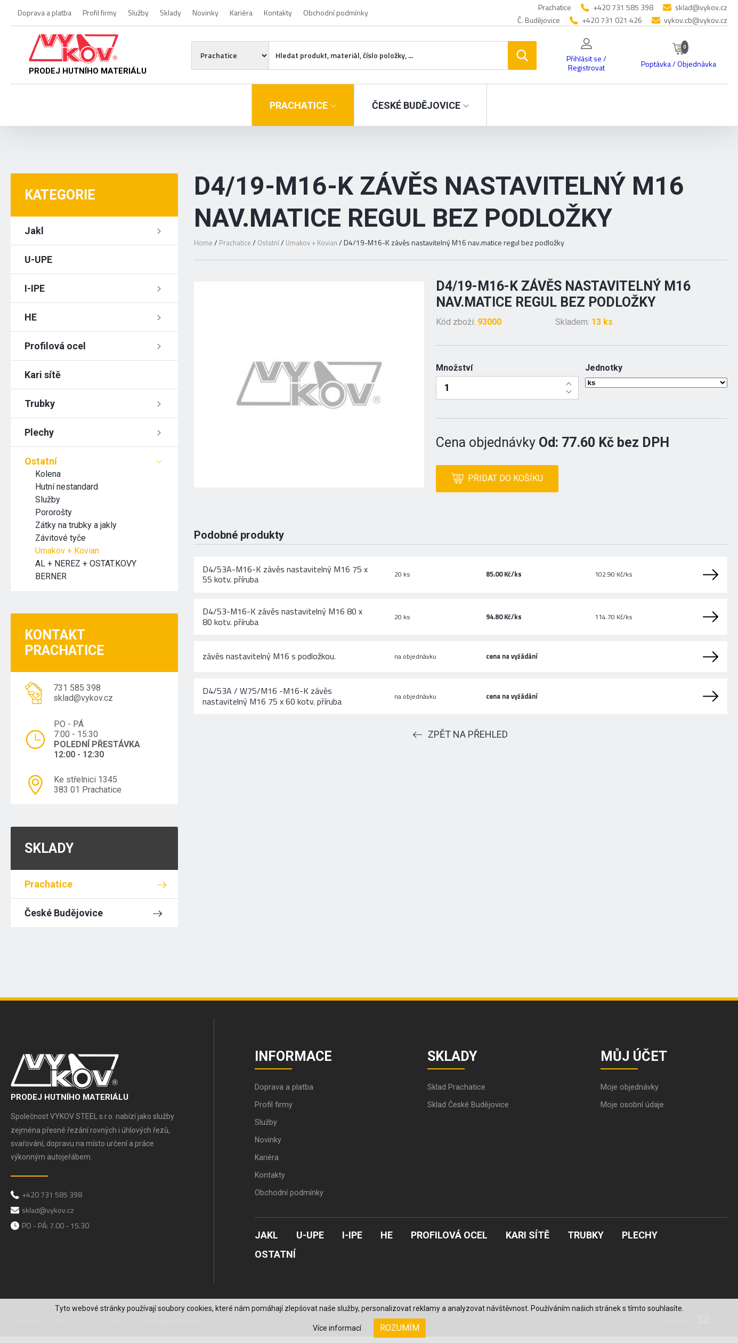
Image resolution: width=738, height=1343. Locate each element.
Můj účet (639, 1057)
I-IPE (35, 288)
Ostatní (41, 461)
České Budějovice (64, 912)
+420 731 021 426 (612, 20)
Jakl (34, 230)
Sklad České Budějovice (472, 1111)
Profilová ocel (55, 345)
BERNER (51, 576)
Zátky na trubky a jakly (76, 525)
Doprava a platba (44, 12)
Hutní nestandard (66, 487)
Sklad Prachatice (458, 1093)
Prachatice (48, 884)
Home (203, 242)
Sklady (170, 12)
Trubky (40, 403)
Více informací (337, 1328)
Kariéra (241, 12)
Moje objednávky (632, 1093)
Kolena (48, 474)
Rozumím (399, 1328)
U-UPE (38, 259)
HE (31, 317)
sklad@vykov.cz (701, 7)
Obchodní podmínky (335, 12)
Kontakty (278, 12)
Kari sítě (43, 374)
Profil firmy (100, 12)
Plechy (39, 432)
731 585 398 (77, 688)
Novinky (205, 12)
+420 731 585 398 (623, 7)
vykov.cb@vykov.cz (695, 20)
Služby (138, 12)
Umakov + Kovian (67, 551)
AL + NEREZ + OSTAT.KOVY (85, 563)
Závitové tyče (60, 538)
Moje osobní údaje (635, 1111)
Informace (299, 1057)
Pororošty (53, 512)
